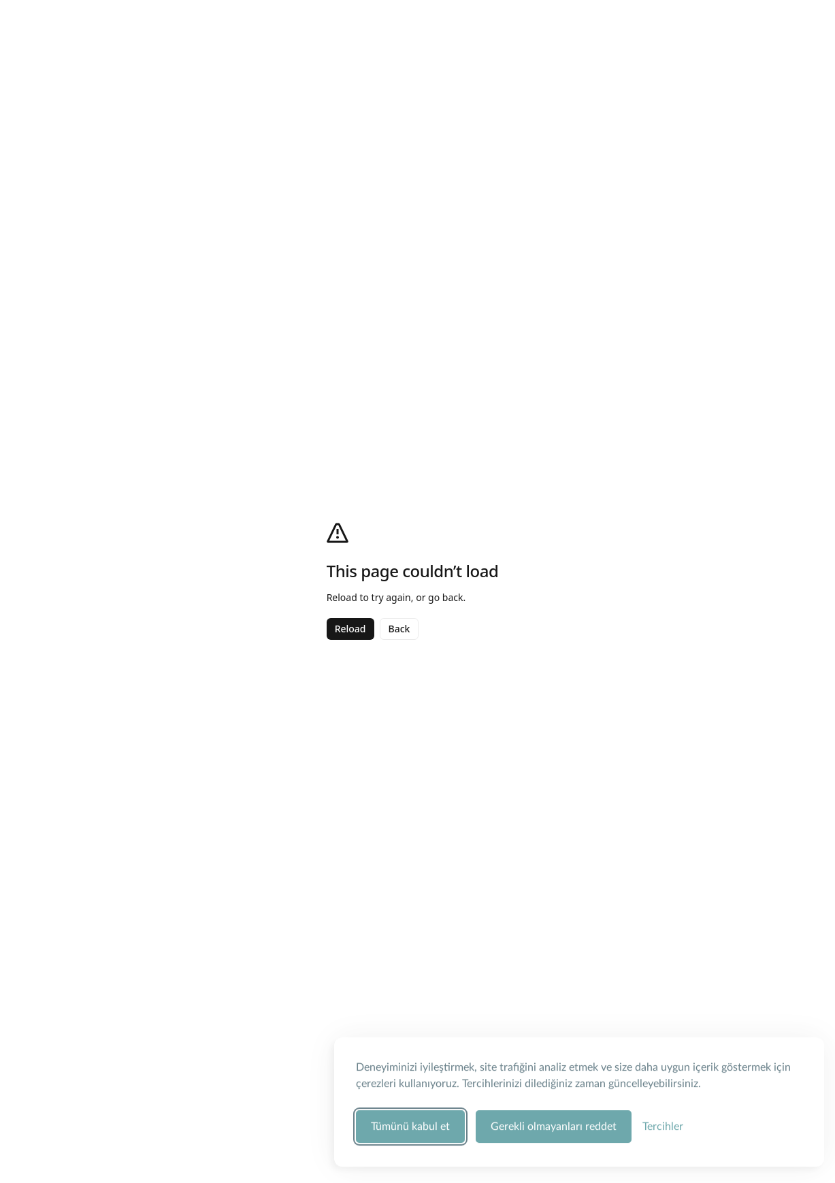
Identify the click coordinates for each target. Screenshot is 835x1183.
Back (399, 628)
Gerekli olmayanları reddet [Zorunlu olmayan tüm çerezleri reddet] (554, 1124)
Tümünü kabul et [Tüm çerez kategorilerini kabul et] (410, 1124)
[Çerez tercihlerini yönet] (662, 1124)
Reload (350, 628)
